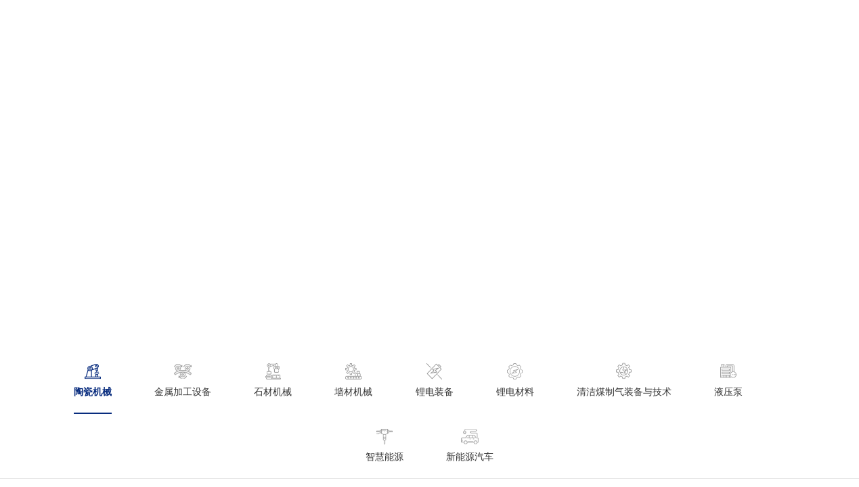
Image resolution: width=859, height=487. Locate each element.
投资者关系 (534, 23)
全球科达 (463, 23)
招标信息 (605, 23)
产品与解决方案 (316, 23)
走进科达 (236, 23)
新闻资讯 (397, 23)
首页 (178, 23)
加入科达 (671, 23)
